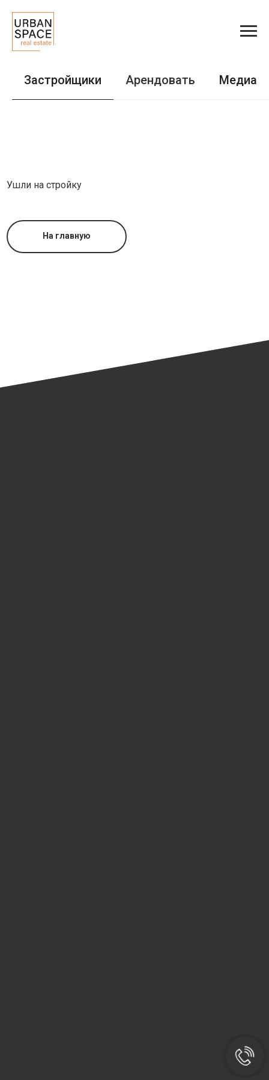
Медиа (238, 80)
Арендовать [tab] (160, 80)
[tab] (238, 85)
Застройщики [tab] (62, 80)
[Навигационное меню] (248, 31)
